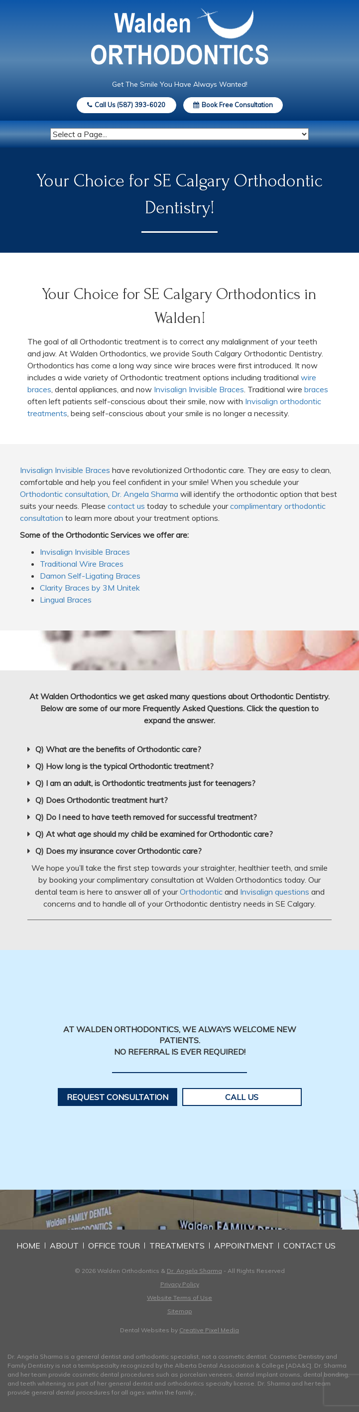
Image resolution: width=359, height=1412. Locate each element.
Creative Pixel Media (209, 1330)
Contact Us (309, 1246)
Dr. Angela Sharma (145, 494)
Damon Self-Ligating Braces (90, 576)
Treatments (177, 1246)
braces (316, 389)
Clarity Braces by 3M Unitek (90, 588)
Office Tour (114, 1246)
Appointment (244, 1246)
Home (28, 1246)
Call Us (241, 1097)
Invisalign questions (274, 892)
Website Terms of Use (179, 1297)
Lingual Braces (66, 600)
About (64, 1246)
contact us (126, 506)
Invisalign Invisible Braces (199, 389)
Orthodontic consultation (64, 494)
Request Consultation (117, 1097)
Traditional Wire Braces (81, 564)
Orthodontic (201, 892)
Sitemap (179, 1311)
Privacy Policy (179, 1284)
